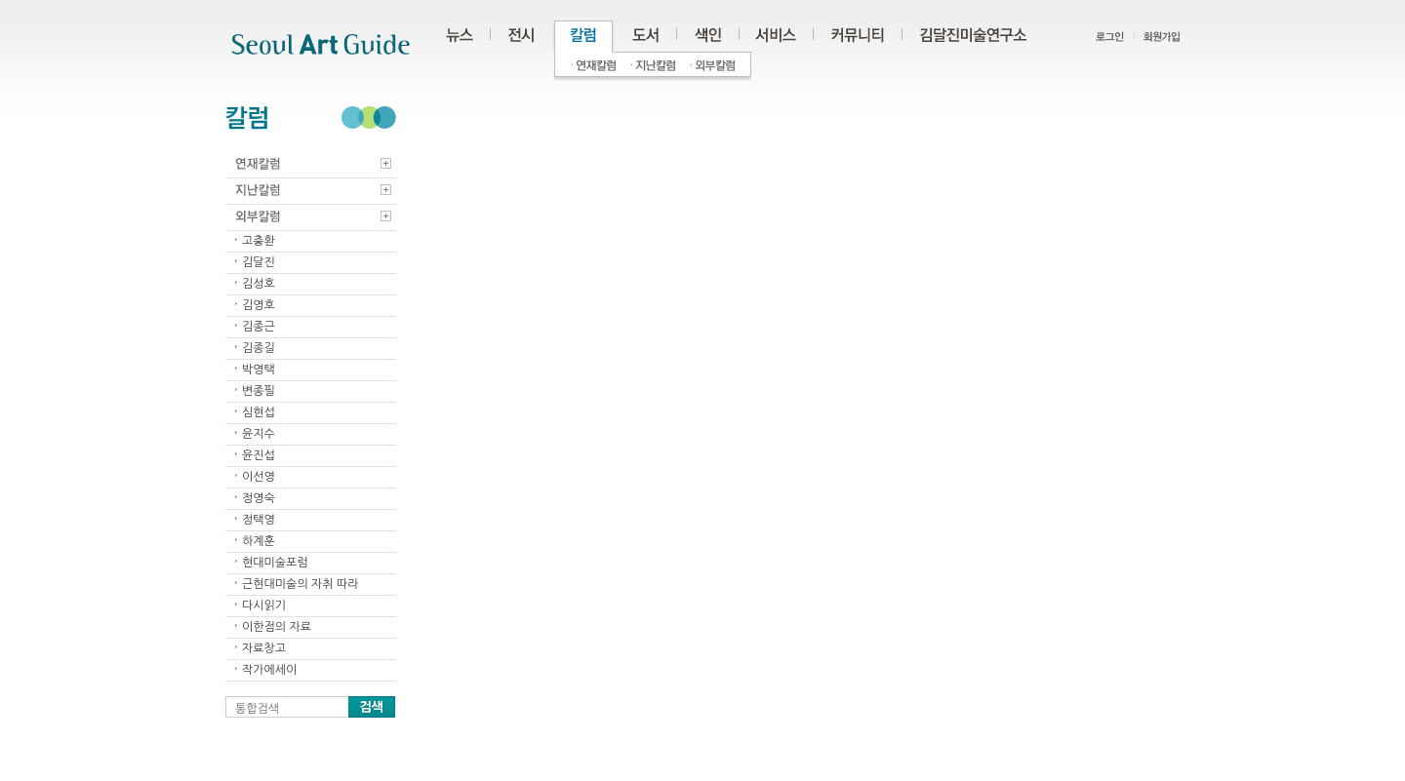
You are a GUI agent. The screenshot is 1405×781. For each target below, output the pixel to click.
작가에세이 (269, 670)
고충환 (258, 241)
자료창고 (264, 648)
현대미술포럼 (275, 562)
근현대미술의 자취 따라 (300, 584)
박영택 (258, 369)
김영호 (258, 305)
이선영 (258, 477)
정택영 (258, 520)
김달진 (258, 262)
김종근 (258, 326)
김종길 (258, 348)
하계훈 (258, 541)
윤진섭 (258, 455)
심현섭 (258, 412)
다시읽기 (264, 605)
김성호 (258, 284)
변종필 (258, 391)
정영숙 (258, 498)
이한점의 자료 (276, 627)
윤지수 (258, 434)
